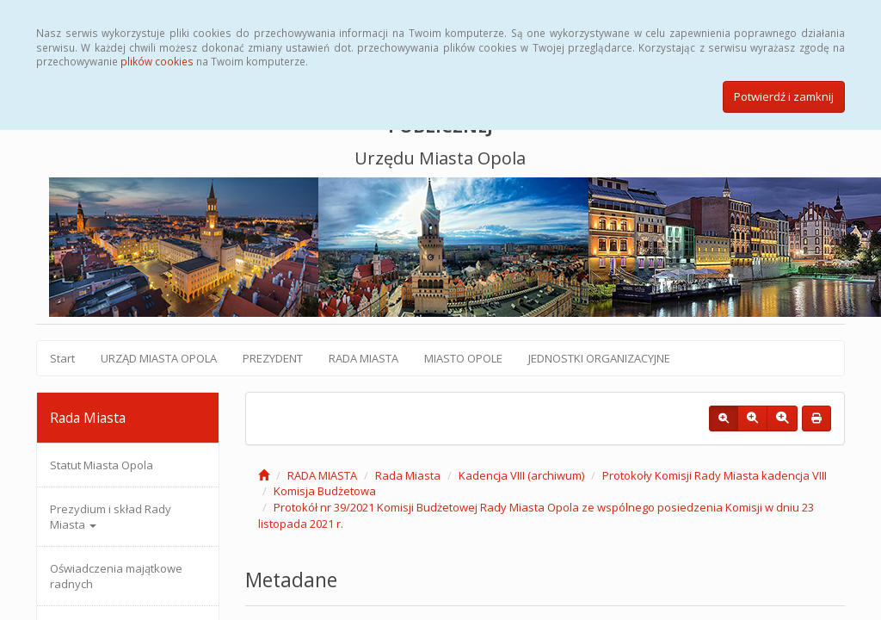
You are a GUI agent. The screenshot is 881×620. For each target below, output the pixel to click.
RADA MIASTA (363, 358)
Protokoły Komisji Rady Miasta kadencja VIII (714, 475)
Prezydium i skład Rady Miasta (110, 516)
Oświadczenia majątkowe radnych (116, 576)
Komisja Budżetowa (325, 491)
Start (62, 358)
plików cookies (157, 61)
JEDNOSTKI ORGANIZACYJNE (599, 358)
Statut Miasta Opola (101, 465)
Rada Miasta (407, 475)
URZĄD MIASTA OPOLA (159, 358)
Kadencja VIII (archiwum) (521, 475)
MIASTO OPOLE (463, 358)
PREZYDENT (273, 358)
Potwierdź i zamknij (784, 96)
